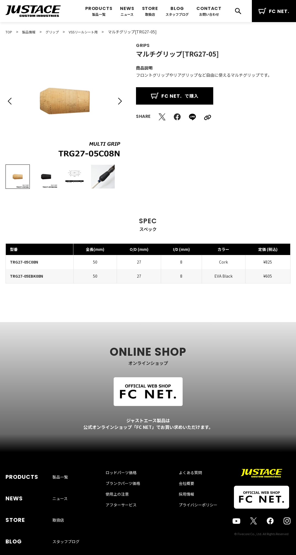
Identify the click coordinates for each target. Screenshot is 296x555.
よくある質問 (184, 484)
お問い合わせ (209, 14)
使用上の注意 (122, 505)
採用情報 (181, 505)
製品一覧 (98, 14)
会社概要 (181, 495)
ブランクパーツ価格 (128, 495)
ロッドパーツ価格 (126, 484)
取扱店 (150, 14)
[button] (9, 101)
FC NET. (273, 11)
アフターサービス (126, 516)
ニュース (127, 14)
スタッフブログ (177, 14)
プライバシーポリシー (192, 516)
